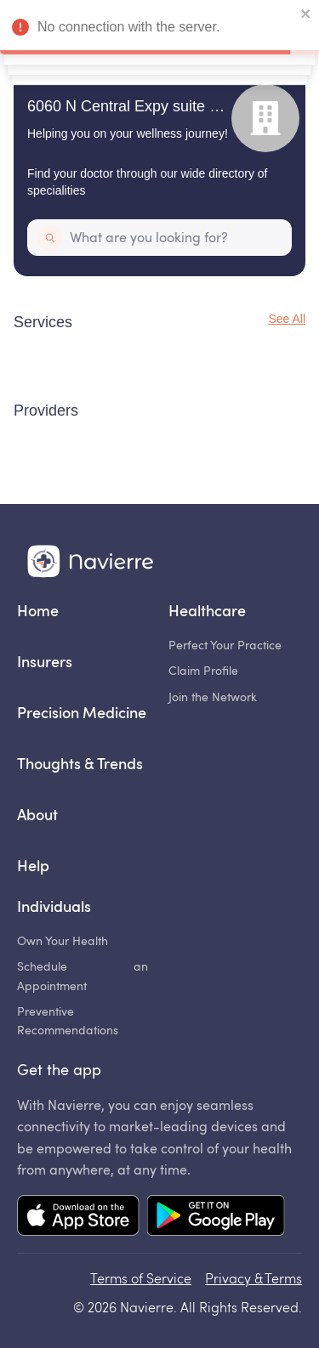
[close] (306, 15)
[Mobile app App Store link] (78, 1217)
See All (286, 319)
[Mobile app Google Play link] (215, 1217)
